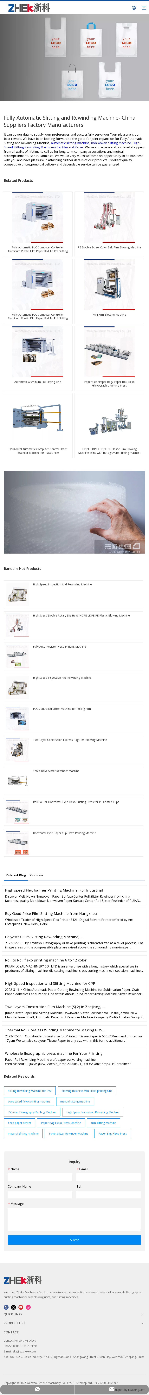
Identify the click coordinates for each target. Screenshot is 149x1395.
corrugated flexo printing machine (29, 1101)
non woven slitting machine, (112, 143)
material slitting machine (23, 1133)
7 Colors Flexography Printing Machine (32, 1112)
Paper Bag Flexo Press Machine (61, 1123)
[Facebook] (6, 1307)
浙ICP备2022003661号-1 (103, 1383)
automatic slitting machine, (71, 143)
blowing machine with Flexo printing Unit (87, 1091)
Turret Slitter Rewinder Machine (68, 1133)
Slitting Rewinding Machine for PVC (30, 1091)
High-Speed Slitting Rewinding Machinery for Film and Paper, (72, 145)
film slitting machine (103, 1123)
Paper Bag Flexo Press (112, 1133)
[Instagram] (28, 1307)
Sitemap (81, 1383)
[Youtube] (20, 1307)
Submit (74, 1240)
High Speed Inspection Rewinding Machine (92, 1112)
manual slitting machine (75, 1101)
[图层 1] (23, 1280)
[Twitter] (13, 1307)
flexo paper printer (19, 1123)
